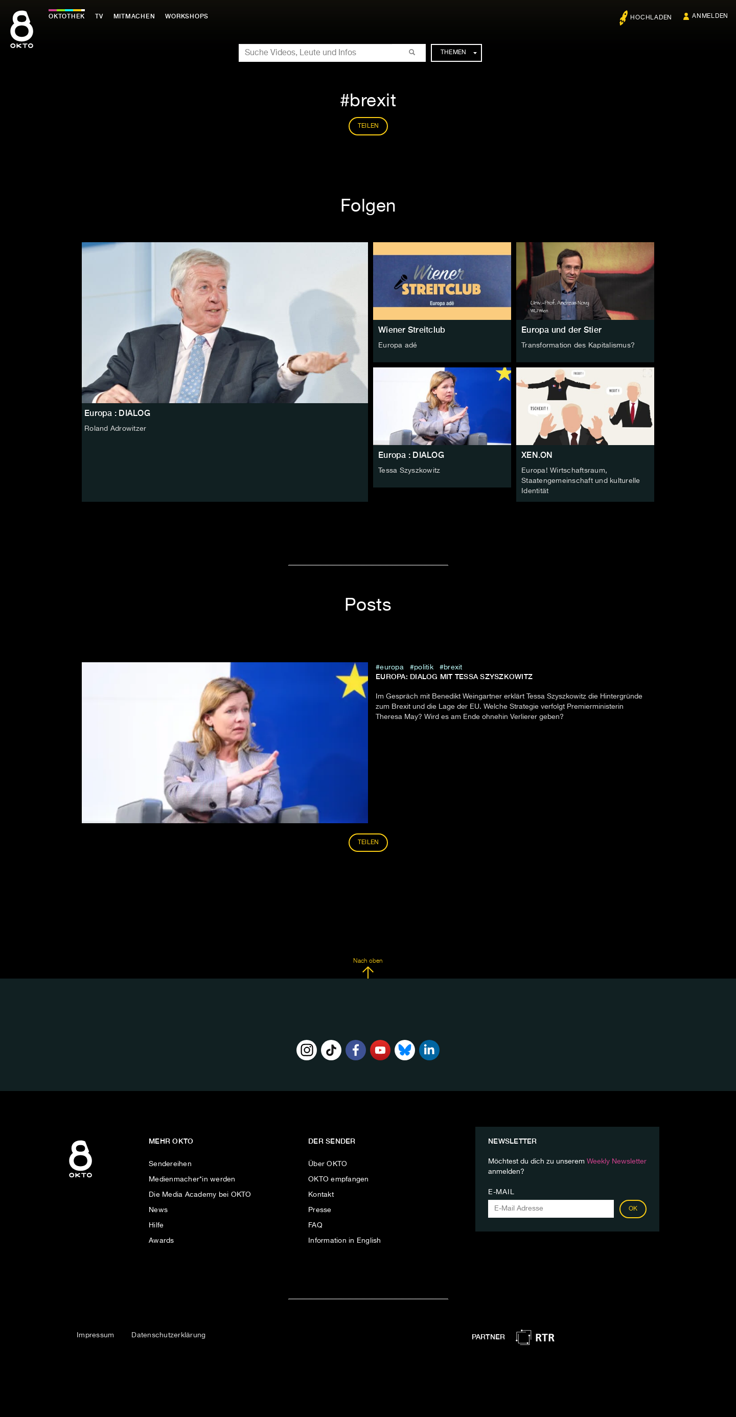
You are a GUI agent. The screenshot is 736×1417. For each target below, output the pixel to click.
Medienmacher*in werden (192, 1179)
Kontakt (321, 1194)
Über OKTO (327, 1164)
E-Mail (501, 1192)
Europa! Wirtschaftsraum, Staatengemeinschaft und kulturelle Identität (580, 481)
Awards (161, 1240)
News (158, 1210)
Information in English (344, 1240)
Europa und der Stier (561, 330)
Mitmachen (134, 16)
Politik (423, 667)
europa (392, 667)
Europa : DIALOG (411, 455)
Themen (459, 53)
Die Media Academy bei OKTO (200, 1194)
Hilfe (156, 1225)
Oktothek (67, 16)
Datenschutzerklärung (168, 1335)
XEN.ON (537, 455)
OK (633, 1209)
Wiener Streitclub (411, 330)
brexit (453, 667)
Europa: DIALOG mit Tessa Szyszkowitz (454, 676)
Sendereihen (170, 1164)
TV (99, 16)
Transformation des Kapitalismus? (578, 345)
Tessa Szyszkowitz (409, 470)
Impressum (95, 1335)
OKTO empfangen (338, 1179)
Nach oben (367, 968)
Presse (320, 1210)
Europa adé (398, 345)
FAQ (315, 1225)
